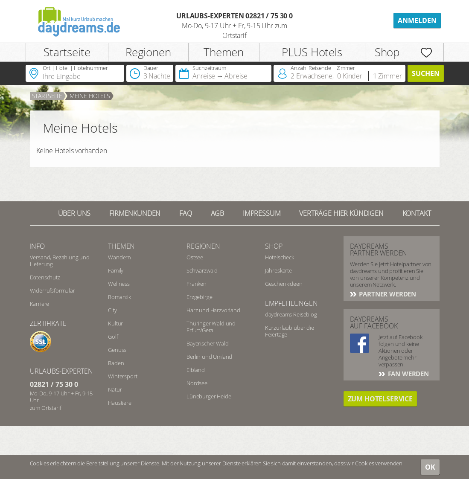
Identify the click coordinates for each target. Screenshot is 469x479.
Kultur (115, 323)
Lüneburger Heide (208, 396)
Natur (115, 389)
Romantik (119, 297)
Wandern (119, 257)
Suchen (426, 73)
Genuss (117, 350)
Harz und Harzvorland (213, 310)
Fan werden (407, 373)
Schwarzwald (202, 270)
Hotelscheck (279, 257)
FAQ (185, 213)
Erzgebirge (199, 297)
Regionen (148, 52)
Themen (224, 52)
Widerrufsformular (52, 290)
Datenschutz (45, 277)
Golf (113, 336)
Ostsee (194, 257)
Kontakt (416, 213)
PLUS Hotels (312, 52)
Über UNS (74, 213)
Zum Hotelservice (380, 399)
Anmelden (417, 20)
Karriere (40, 304)
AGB (217, 213)
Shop (387, 52)
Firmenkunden (134, 213)
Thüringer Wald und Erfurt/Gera (211, 326)
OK (430, 467)
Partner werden (387, 294)
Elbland (195, 370)
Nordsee (196, 383)
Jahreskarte (278, 270)
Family (115, 270)
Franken (196, 283)
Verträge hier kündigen (341, 213)
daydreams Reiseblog (291, 314)
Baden (116, 363)
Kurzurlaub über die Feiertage (289, 331)
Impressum (262, 213)
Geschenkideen (284, 283)
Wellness (119, 283)
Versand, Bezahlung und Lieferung (60, 260)
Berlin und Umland (209, 356)
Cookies (364, 463)
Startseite (67, 52)
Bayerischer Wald (207, 343)
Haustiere (119, 402)
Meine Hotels (90, 96)
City (112, 310)
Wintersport (122, 376)
